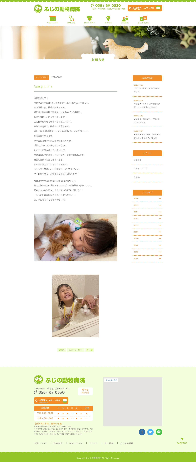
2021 (147, 232)
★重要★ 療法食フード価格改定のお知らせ (147, 119)
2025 (147, 205)
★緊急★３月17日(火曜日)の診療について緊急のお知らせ (147, 134)
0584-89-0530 (49, 393)
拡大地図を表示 (111, 380)
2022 (147, 225)
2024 (147, 212)
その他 (137, 177)
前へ (61, 350)
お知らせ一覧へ (75, 350)
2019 (147, 245)
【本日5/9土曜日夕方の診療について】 (147, 88)
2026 (147, 199)
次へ (89, 350)
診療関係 (138, 160)
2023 (147, 219)
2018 (147, 252)
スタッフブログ (140, 169)
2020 (147, 239)
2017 (147, 259)
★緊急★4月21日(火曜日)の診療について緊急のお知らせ (147, 103)
